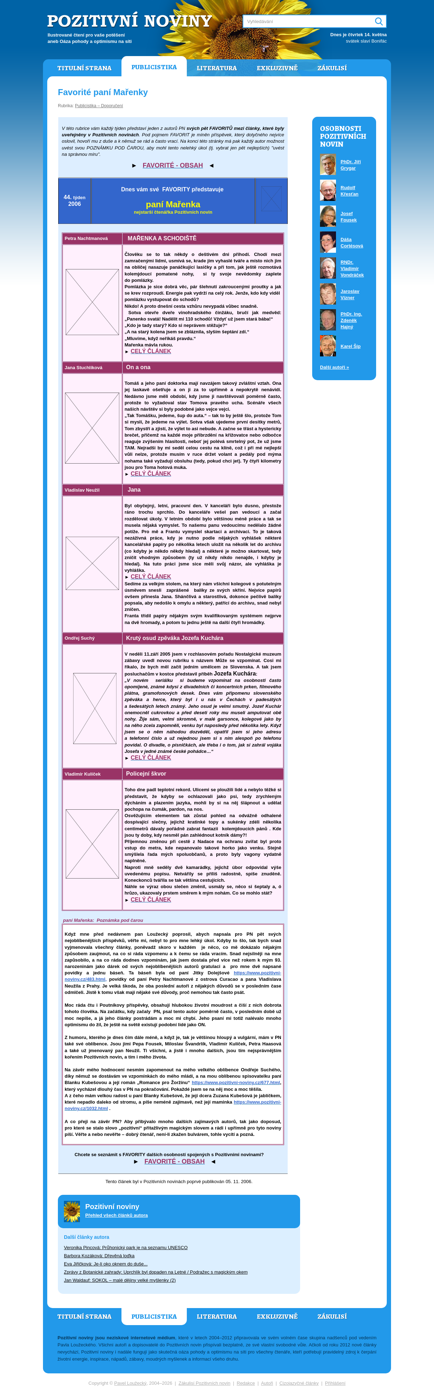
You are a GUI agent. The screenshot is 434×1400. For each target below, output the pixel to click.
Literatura (217, 68)
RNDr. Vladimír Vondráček (352, 268)
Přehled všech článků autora (116, 1215)
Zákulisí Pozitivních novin (204, 1383)
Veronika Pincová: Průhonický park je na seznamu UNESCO (126, 1247)
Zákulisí (332, 68)
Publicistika (154, 67)
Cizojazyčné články (299, 1383)
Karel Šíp (350, 346)
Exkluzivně (277, 68)
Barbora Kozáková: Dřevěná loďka (99, 1255)
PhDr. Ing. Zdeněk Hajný (351, 320)
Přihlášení (335, 1383)
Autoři (267, 1383)
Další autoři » (334, 367)
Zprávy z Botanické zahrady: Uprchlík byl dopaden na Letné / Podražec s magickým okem (156, 1272)
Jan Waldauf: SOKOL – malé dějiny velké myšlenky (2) (120, 1280)
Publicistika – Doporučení (99, 105)
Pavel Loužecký (130, 1383)
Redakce (246, 1383)
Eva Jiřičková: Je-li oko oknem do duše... (106, 1264)
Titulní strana (84, 68)
